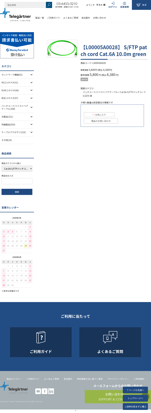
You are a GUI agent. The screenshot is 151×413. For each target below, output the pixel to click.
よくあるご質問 (70, 17)
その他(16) (7, 140)
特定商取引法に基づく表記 (90, 378)
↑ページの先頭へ (135, 390)
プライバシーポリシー (118, 378)
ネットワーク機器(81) (12, 74)
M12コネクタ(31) (10, 82)
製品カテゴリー (14, 378)
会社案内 (85, 17)
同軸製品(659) (8, 124)
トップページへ (135, 398)
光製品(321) (7, 116)
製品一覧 (39, 17)
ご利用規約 (139, 378)
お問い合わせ (99, 17)
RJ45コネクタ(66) (10, 90)
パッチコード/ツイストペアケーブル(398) (15, 107)
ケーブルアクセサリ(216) (14, 132)
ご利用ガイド (53, 17)
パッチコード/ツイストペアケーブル (100, 92)
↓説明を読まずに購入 (135, 406)
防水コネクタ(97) (10, 98)
